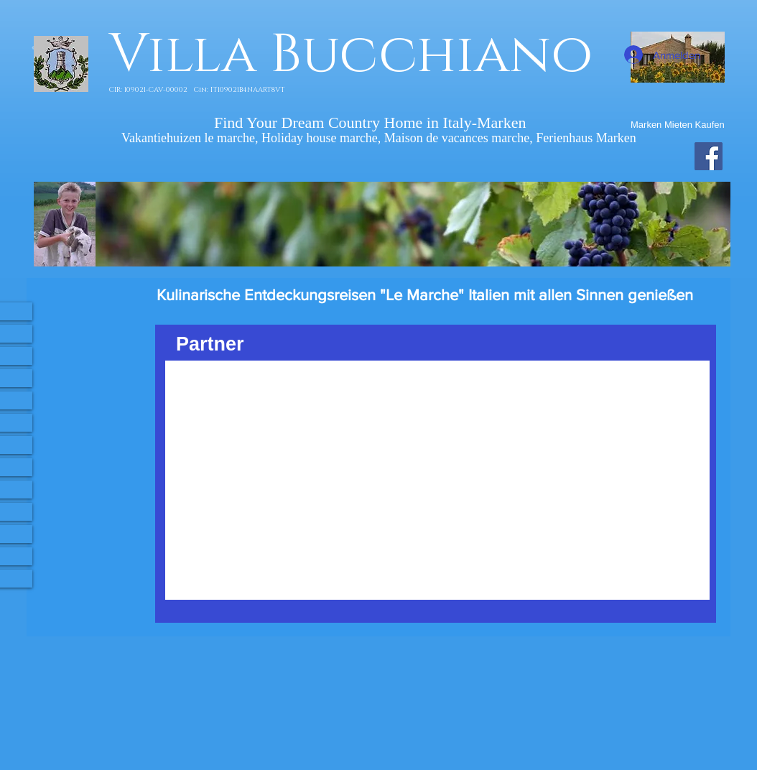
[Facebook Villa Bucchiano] (709, 156)
